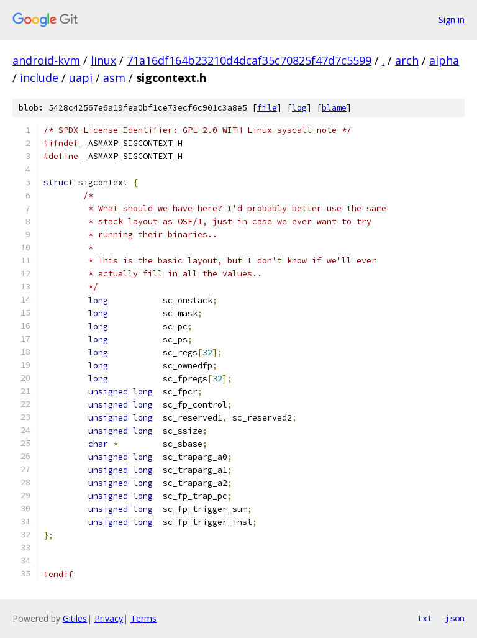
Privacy (108, 618)
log (299, 108)
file (267, 108)
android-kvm (46, 60)
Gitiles (75, 618)
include (39, 77)
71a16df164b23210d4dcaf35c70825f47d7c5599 (249, 60)
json (455, 618)
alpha (444, 60)
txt (424, 618)
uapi (81, 77)
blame (334, 108)
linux (103, 60)
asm (114, 77)
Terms (143, 618)
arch (407, 60)
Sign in (451, 19)
